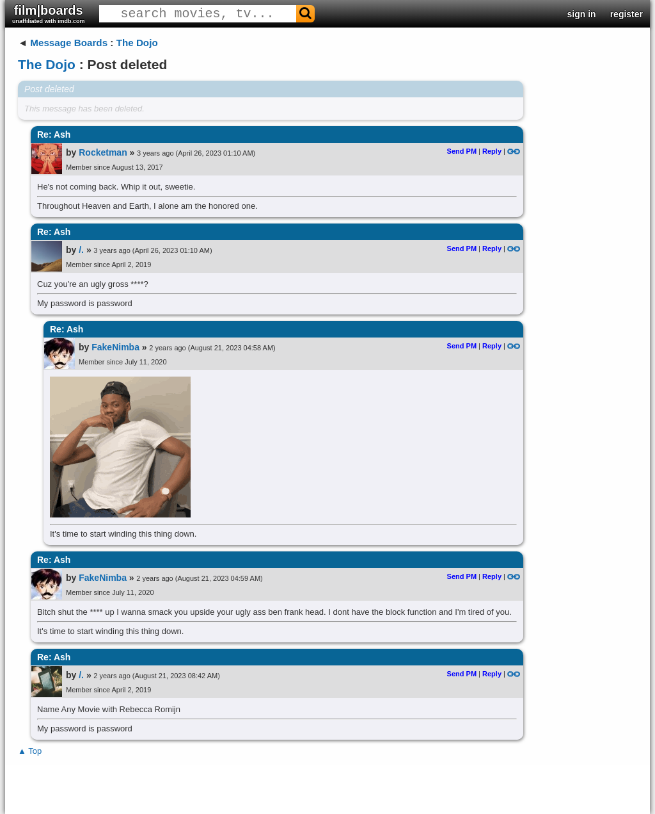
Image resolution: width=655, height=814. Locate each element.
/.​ (81, 250)
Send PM (462, 151)
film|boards (48, 13)
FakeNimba (115, 347)
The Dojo (137, 42)
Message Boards (68, 42)
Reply (491, 151)
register (626, 14)
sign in (581, 14)
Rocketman (103, 152)
